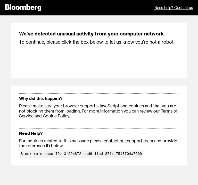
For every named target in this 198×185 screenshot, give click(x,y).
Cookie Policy (56, 115)
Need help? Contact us (173, 7)
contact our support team (128, 140)
